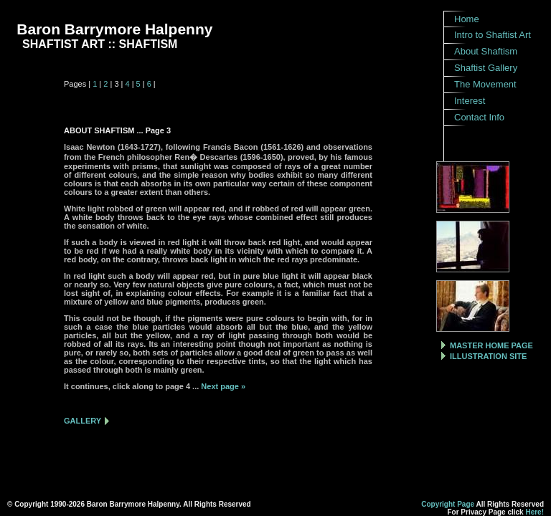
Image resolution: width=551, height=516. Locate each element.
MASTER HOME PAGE (491, 345)
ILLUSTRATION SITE (488, 356)
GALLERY (82, 420)
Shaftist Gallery (485, 67)
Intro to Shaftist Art (492, 34)
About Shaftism (485, 51)
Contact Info (479, 117)
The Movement (485, 84)
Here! (534, 512)
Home (466, 19)
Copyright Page (447, 504)
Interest (469, 100)
